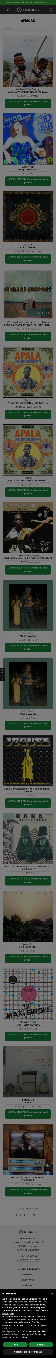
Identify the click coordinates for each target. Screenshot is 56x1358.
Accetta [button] (41, 1345)
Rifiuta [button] (15, 1345)
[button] (52, 1293)
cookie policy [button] (8, 1313)
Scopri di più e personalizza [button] (28, 1352)
